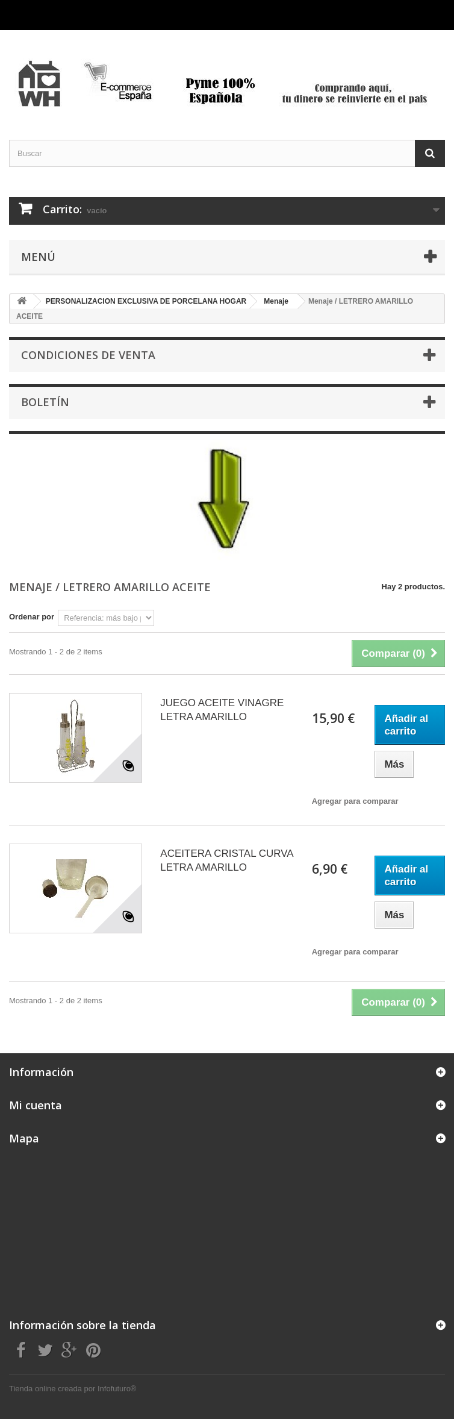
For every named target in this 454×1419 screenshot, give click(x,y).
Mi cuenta (35, 1105)
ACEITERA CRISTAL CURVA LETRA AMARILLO (226, 860)
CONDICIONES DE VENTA (88, 355)
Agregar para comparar (355, 801)
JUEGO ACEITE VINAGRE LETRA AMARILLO (222, 709)
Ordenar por (31, 616)
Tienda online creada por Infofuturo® (72, 1388)
